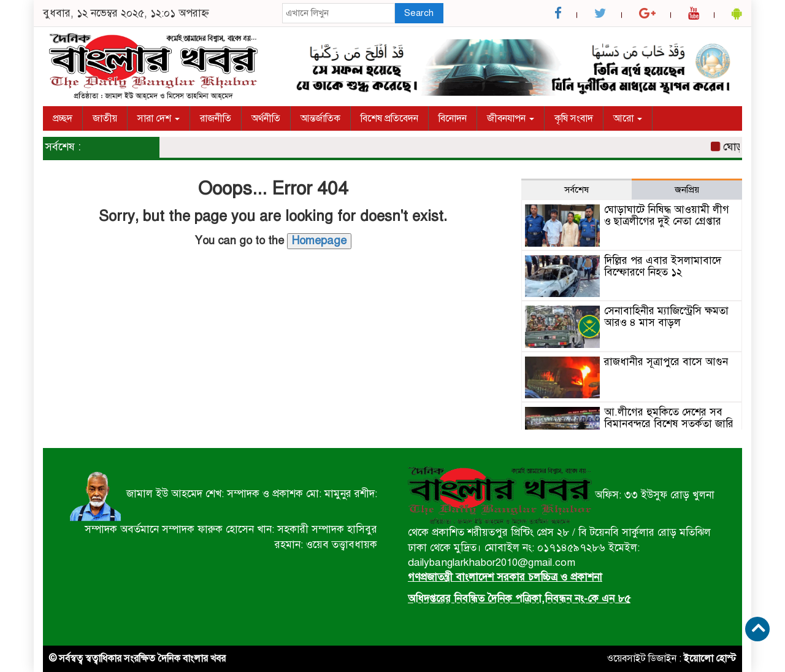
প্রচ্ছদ (62, 118)
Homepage (319, 240)
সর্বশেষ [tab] (576, 189)
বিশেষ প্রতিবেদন (389, 118)
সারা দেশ (158, 118)
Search (419, 12)
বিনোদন (452, 118)
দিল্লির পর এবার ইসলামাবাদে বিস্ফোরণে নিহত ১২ (662, 266)
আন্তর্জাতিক (320, 118)
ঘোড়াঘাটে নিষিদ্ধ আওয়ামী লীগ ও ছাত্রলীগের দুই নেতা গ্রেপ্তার (666, 215)
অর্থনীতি (265, 118)
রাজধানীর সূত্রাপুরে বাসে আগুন (666, 361)
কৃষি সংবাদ (573, 118)
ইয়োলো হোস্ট (710, 658)
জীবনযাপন (510, 118)
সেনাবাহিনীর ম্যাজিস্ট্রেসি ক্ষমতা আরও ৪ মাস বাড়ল (666, 316)
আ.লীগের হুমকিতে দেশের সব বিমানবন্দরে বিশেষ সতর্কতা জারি (668, 418)
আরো (627, 118)
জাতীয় (105, 118)
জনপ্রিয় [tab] (687, 189)
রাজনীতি (215, 118)
